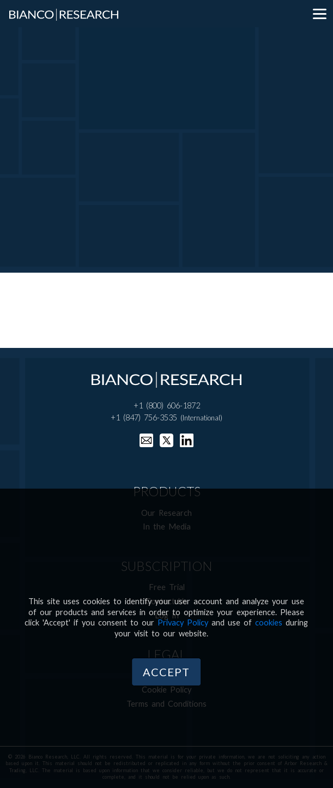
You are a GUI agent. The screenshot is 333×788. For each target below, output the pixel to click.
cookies (268, 622)
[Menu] (319, 13)
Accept (166, 671)
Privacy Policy (183, 622)
